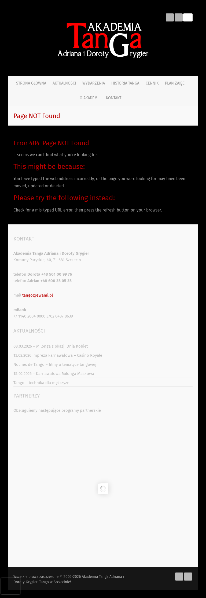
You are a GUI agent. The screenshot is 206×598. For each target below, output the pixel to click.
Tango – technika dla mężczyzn (41, 382)
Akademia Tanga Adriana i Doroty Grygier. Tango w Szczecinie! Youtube (179, 17)
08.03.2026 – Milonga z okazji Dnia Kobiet (50, 346)
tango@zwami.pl (37, 295)
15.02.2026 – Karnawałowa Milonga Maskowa (53, 373)
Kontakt (113, 97)
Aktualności (64, 83)
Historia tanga (125, 83)
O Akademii (90, 97)
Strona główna (31, 83)
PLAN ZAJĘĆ (175, 83)
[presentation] (10, 586)
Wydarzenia (93, 83)
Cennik (152, 83)
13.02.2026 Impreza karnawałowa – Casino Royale (57, 355)
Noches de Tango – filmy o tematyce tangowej (54, 364)
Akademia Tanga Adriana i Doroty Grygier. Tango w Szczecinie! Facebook (170, 17)
